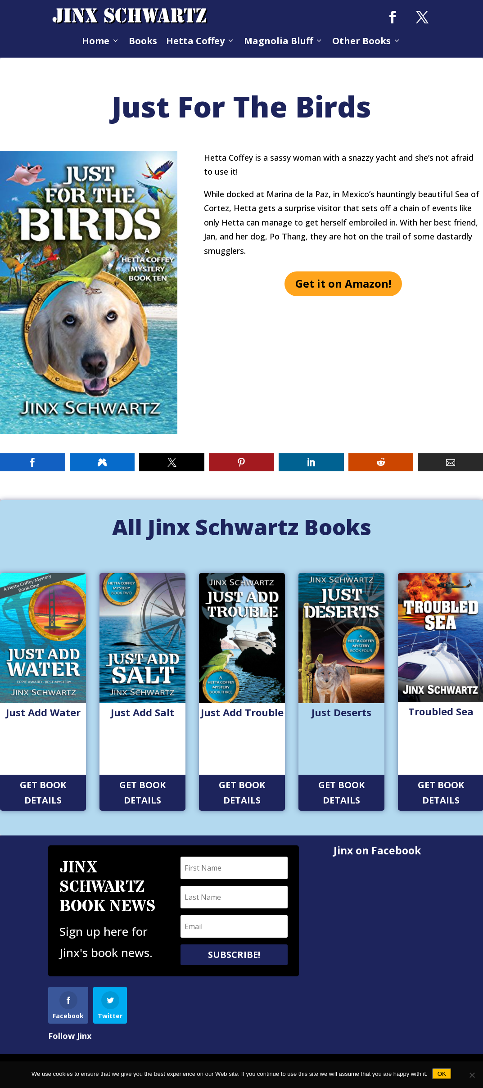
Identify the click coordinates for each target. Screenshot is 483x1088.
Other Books (366, 41)
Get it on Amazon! (343, 283)
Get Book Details (43, 792)
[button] (32, 462)
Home (101, 41)
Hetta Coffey (200, 41)
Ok (442, 1073)
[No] (471, 1074)
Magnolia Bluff (283, 41)
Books (143, 41)
